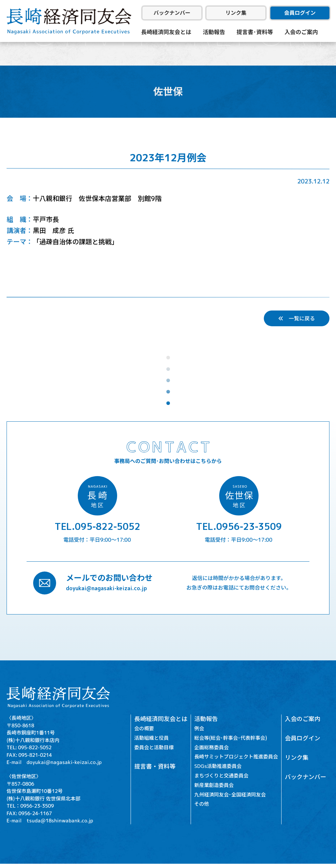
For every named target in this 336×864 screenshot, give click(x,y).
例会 (199, 728)
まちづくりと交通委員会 (221, 775)
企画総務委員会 (211, 747)
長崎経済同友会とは (166, 32)
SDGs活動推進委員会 (218, 766)
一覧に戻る (296, 318)
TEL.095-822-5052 (97, 526)
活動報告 (214, 32)
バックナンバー (172, 12)
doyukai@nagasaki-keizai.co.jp (106, 588)
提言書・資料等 (155, 767)
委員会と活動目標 (154, 747)
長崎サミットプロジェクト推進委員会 (236, 756)
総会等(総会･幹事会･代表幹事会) (230, 737)
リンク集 (235, 12)
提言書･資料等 (255, 32)
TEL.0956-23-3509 (239, 526)
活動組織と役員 (151, 737)
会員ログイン (300, 12)
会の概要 (144, 728)
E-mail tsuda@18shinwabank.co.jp (50, 820)
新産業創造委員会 (214, 785)
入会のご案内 (301, 32)
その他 (201, 804)
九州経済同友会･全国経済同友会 (230, 794)
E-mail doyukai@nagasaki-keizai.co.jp (54, 762)
